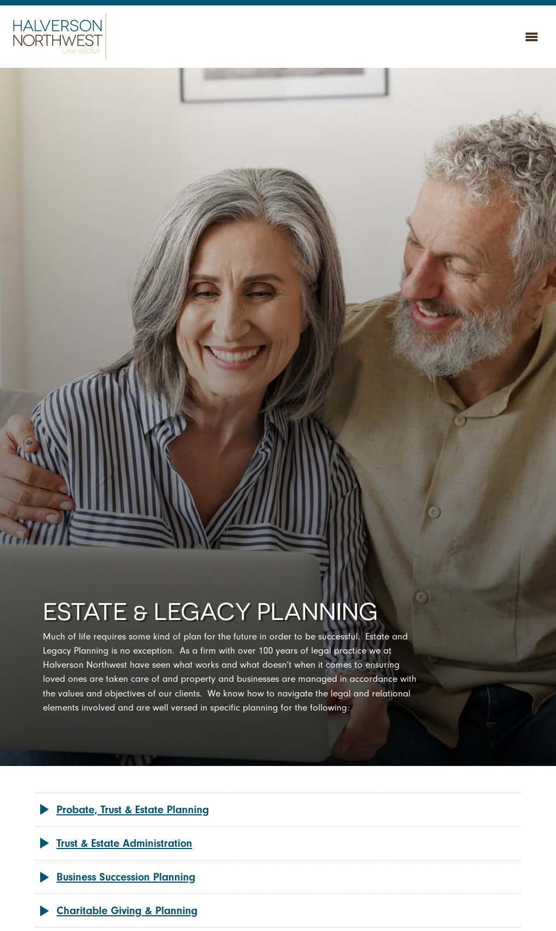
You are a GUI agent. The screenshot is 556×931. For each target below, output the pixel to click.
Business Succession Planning (125, 877)
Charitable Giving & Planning (127, 910)
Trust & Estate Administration (124, 843)
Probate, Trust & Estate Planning (132, 809)
